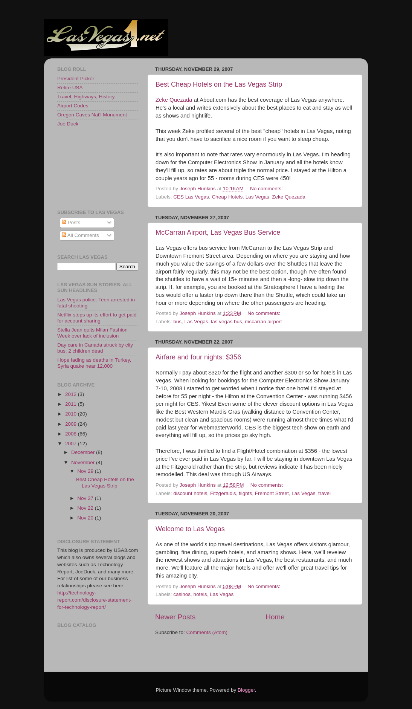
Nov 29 (86, 471)
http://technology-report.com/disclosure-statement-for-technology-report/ (94, 600)
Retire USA (70, 87)
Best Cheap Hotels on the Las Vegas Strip (219, 84)
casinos (182, 594)
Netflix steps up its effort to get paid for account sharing (97, 318)
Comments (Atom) (207, 632)
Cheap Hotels (227, 197)
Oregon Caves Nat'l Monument (92, 115)
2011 (71, 404)
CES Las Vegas (191, 197)
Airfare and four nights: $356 (198, 357)
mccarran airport (263, 321)
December (83, 452)
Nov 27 (86, 498)
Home (275, 617)
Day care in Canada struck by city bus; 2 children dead (95, 348)
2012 (71, 394)
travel (324, 493)
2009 (71, 424)
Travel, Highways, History (86, 96)
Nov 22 (86, 508)
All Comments (80, 235)
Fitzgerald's (223, 493)
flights (245, 493)
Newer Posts (175, 617)
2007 (71, 443)
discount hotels (190, 493)
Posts (71, 222)
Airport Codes (73, 105)
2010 (71, 414)
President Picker (75, 78)
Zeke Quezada (174, 100)
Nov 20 (86, 518)
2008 (71, 434)
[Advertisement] (91, 167)
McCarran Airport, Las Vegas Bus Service (218, 232)
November (83, 462)
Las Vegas (257, 197)
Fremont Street (272, 493)
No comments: (267, 188)
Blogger (246, 690)
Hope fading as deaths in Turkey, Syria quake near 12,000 (94, 363)
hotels (200, 594)
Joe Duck (67, 124)
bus (177, 321)
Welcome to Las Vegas (190, 529)
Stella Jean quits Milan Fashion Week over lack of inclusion (92, 333)
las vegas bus (226, 321)
